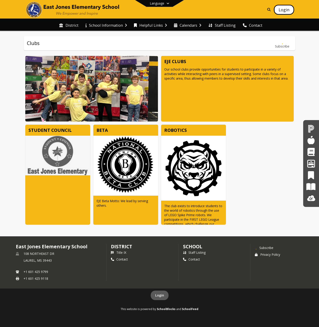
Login (159, 295)
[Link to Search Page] (268, 9)
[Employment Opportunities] (311, 163)
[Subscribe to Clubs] (282, 43)
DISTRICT (121, 246)
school (192, 246)
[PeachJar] (311, 175)
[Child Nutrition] (311, 140)
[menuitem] (68, 25)
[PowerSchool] (311, 128)
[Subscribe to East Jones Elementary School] (264, 247)
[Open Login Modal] (284, 10)
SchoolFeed (190, 309)
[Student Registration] (311, 151)
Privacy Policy (267, 254)
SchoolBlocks (166, 309)
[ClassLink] (311, 198)
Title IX (118, 252)
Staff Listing (194, 252)
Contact (119, 259)
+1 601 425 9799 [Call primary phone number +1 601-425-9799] (35, 272)
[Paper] (311, 186)
